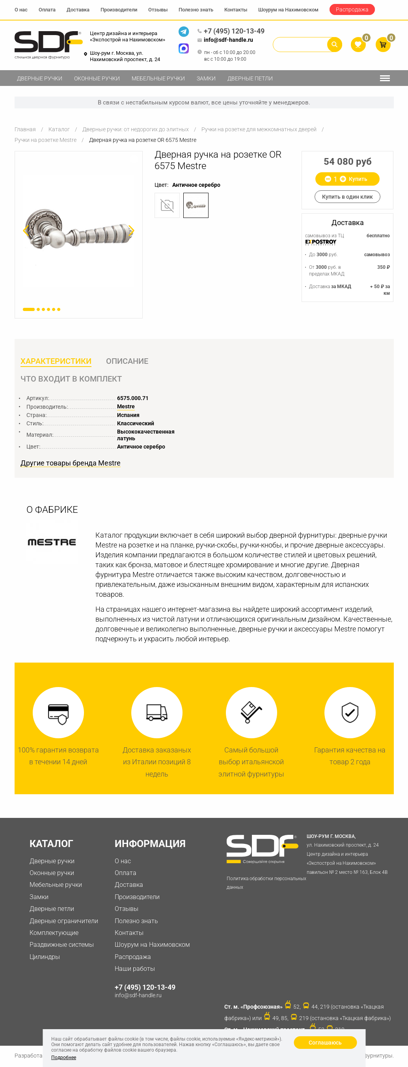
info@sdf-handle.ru (225, 40)
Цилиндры (45, 958)
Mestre (126, 407)
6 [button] (58, 309)
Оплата (47, 10)
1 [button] (29, 309)
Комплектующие (54, 934)
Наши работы (135, 970)
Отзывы (158, 10)
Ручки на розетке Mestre (45, 140)
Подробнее (63, 1057)
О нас (21, 10)
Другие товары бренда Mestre (70, 464)
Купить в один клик (347, 197)
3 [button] (43, 309)
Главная (25, 129)
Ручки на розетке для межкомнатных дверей (259, 129)
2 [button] (38, 309)
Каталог (59, 129)
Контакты (235, 10)
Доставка (78, 10)
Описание (128, 361)
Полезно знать (196, 10)
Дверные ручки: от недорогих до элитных (135, 129)
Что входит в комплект (71, 379)
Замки (206, 78)
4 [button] (48, 309)
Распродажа (352, 9)
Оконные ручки (97, 78)
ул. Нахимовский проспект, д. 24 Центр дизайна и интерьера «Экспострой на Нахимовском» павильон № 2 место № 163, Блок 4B (350, 854)
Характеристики (55, 361)
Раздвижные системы (62, 946)
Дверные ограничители (64, 922)
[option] (79, 231)
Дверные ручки (39, 78)
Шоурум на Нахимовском (288, 10)
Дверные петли (250, 78)
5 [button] (53, 309)
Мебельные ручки (158, 78)
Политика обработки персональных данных (266, 884)
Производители (119, 10)
